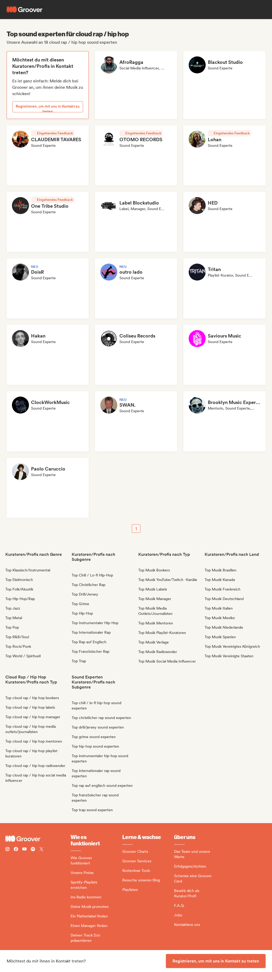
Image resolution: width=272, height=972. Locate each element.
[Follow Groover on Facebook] (16, 850)
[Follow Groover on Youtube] (24, 850)
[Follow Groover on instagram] (7, 850)
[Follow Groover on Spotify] (33, 850)
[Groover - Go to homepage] (38, 839)
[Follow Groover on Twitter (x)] (41, 850)
